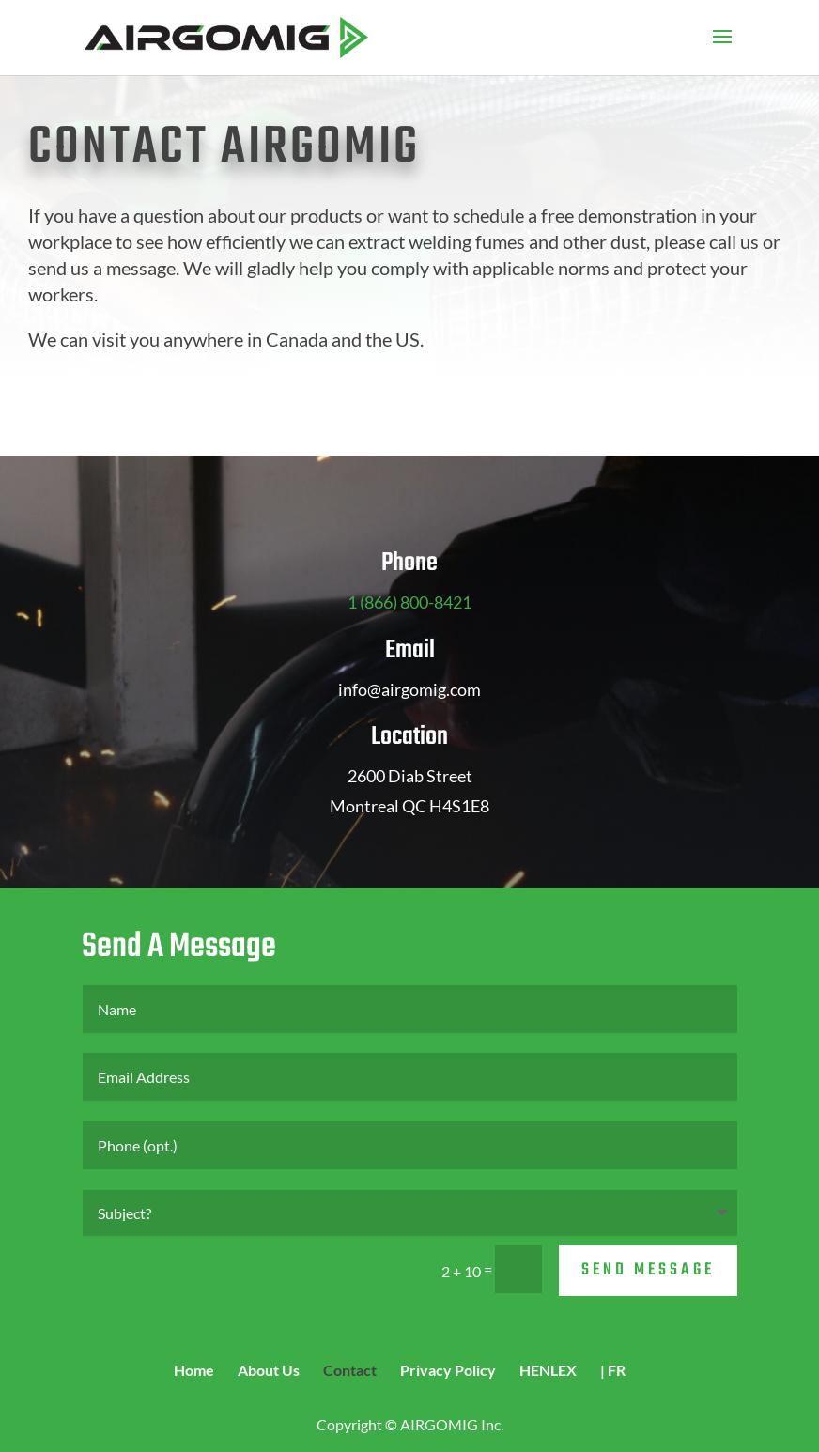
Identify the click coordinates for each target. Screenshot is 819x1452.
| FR (613, 1370)
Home (194, 1370)
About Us (269, 1370)
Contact (350, 1370)
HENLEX (548, 1370)
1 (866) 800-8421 (409, 602)
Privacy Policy (448, 1370)
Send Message (648, 1270)
